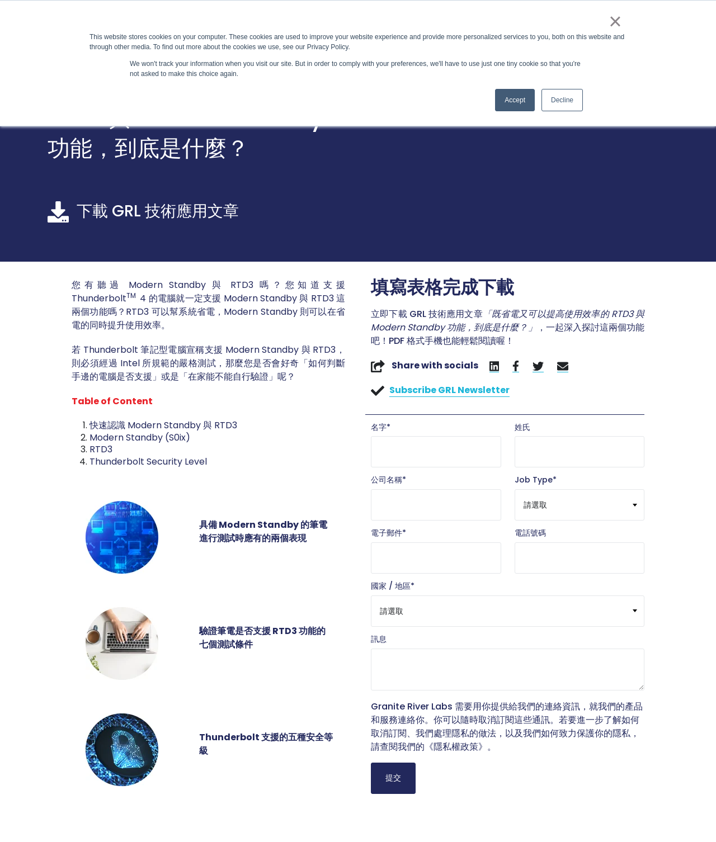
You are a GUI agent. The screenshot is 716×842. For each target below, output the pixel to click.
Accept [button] (515, 100)
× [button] (615, 21)
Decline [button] (562, 100)
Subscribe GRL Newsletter (449, 390)
